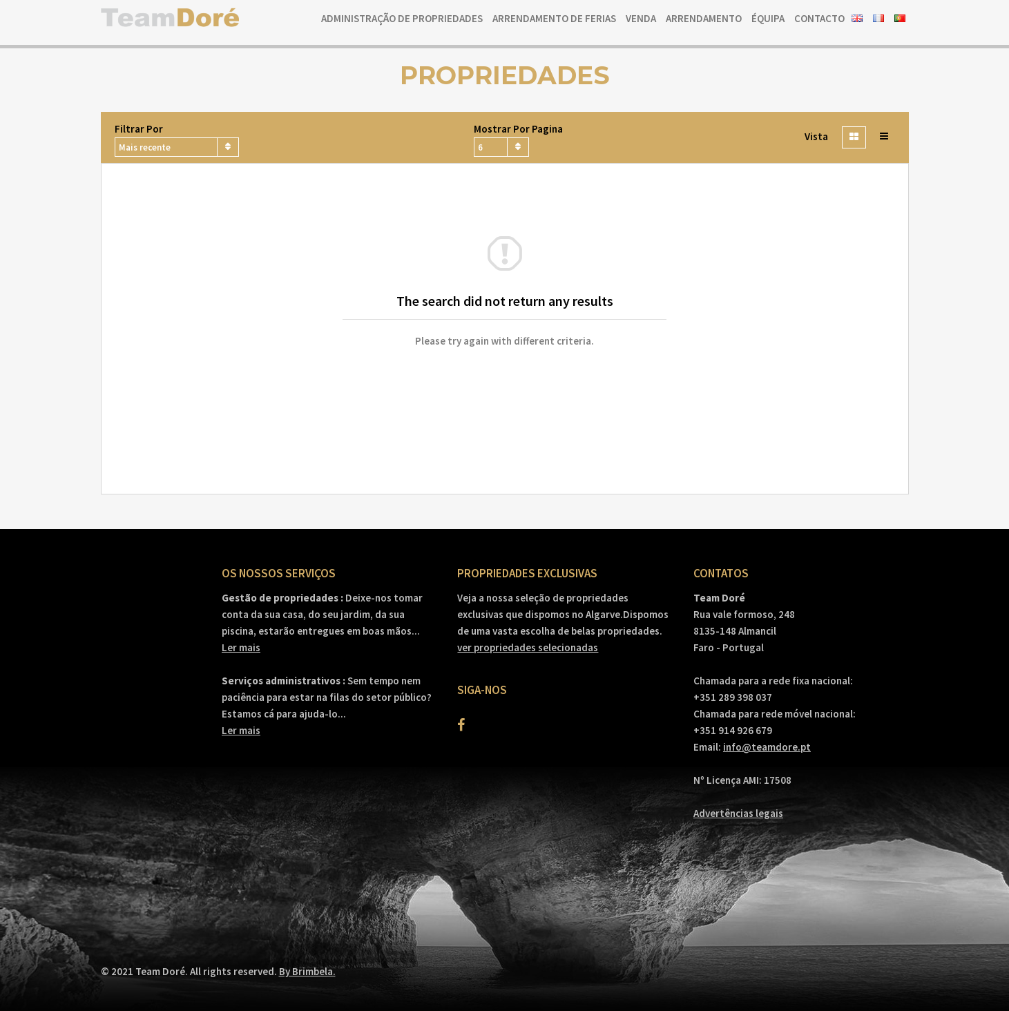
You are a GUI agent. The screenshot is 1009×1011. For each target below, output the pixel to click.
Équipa (768, 18)
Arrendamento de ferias (554, 18)
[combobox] (177, 147)
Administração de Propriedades (402, 18)
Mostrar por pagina (518, 128)
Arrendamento (704, 18)
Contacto (819, 18)
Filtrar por (139, 128)
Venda (641, 18)
